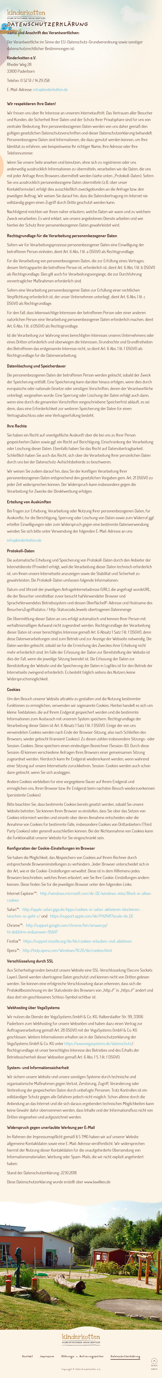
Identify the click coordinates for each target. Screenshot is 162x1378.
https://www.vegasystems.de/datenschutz (97, 1043)
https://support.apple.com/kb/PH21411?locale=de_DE (92, 916)
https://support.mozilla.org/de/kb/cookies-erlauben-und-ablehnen (77, 941)
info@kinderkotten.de (50, 89)
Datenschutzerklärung (125, 1357)
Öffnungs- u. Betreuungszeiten (82, 1357)
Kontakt (27, 1357)
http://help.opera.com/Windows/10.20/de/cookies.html (67, 950)
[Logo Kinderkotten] (21, 15)
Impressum (47, 1357)
